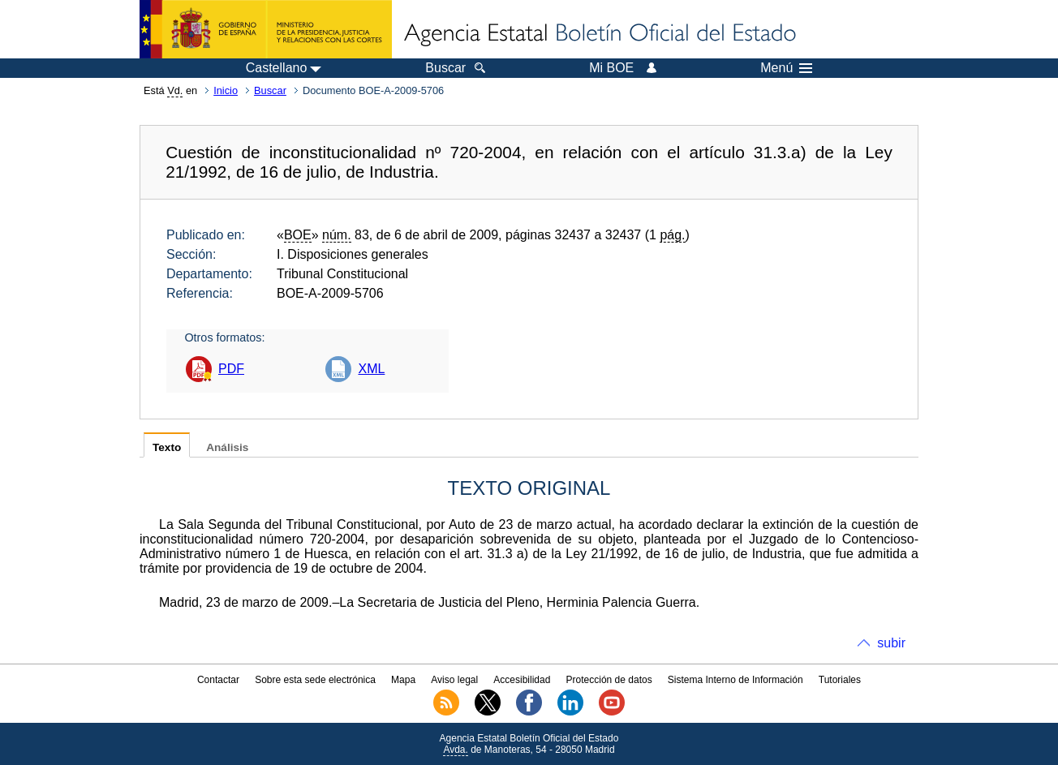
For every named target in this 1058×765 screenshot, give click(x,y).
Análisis (227, 447)
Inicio (225, 90)
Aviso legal (454, 679)
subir (891, 643)
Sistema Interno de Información (735, 679)
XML (371, 369)
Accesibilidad (521, 679)
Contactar (218, 679)
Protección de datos (609, 679)
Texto (167, 447)
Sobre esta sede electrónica (315, 679)
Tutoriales (840, 679)
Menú (786, 68)
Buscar (270, 90)
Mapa (403, 679)
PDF (231, 369)
